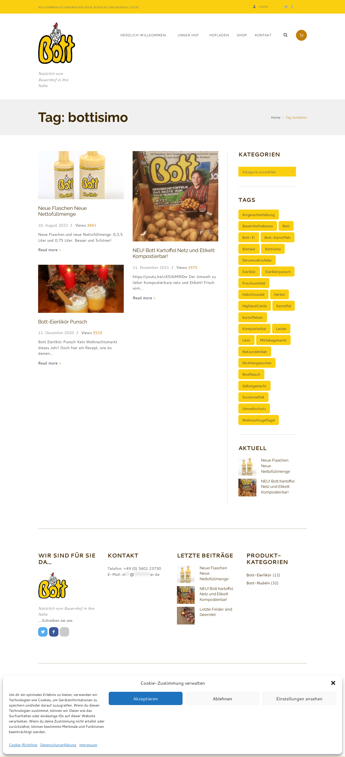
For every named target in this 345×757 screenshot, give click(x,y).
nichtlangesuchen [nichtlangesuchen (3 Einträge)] (256, 363)
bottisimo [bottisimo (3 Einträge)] (273, 248)
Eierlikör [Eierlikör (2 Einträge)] (249, 271)
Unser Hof (188, 35)
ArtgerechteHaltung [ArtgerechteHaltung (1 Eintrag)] (258, 214)
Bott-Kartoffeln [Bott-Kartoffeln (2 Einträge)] (277, 237)
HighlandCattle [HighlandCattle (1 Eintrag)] (254, 305)
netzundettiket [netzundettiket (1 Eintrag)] (254, 351)
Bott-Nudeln (258, 583)
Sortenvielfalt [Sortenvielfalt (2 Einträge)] (253, 397)
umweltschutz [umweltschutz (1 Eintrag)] (254, 408)
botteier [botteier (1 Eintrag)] (249, 248)
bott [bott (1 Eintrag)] (286, 226)
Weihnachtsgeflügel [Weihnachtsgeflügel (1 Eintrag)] (258, 420)
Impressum (88, 744)
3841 (91, 225)
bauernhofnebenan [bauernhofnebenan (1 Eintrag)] (257, 226)
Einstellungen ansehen (299, 699)
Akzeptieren (145, 699)
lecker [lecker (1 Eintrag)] (281, 328)
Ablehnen (222, 699)
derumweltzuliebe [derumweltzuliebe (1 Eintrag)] (256, 260)
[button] (333, 683)
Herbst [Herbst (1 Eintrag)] (279, 294)
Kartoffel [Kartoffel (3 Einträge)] (283, 305)
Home (275, 117)
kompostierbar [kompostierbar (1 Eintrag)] (254, 328)
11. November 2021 (151, 267)
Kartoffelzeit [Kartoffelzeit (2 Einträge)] (252, 317)
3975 (192, 267)
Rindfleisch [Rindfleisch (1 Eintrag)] (251, 374)
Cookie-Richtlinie (23, 744)
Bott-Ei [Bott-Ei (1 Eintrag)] (248, 237)
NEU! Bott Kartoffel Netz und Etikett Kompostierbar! (278, 486)
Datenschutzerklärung (58, 744)
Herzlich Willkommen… (144, 35)
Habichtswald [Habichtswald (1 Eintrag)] (253, 294)
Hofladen (219, 35)
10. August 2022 (53, 225)
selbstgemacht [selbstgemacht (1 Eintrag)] (254, 385)
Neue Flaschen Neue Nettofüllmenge (62, 211)
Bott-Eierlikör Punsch (62, 322)
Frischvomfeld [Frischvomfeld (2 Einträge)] (253, 283)
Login (263, 7)
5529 (97, 332)
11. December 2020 (56, 332)
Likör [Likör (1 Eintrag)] (246, 340)
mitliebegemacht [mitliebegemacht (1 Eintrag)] (273, 340)
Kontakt (263, 35)
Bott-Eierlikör (258, 575)
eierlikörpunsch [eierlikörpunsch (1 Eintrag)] (278, 271)
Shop (242, 35)
